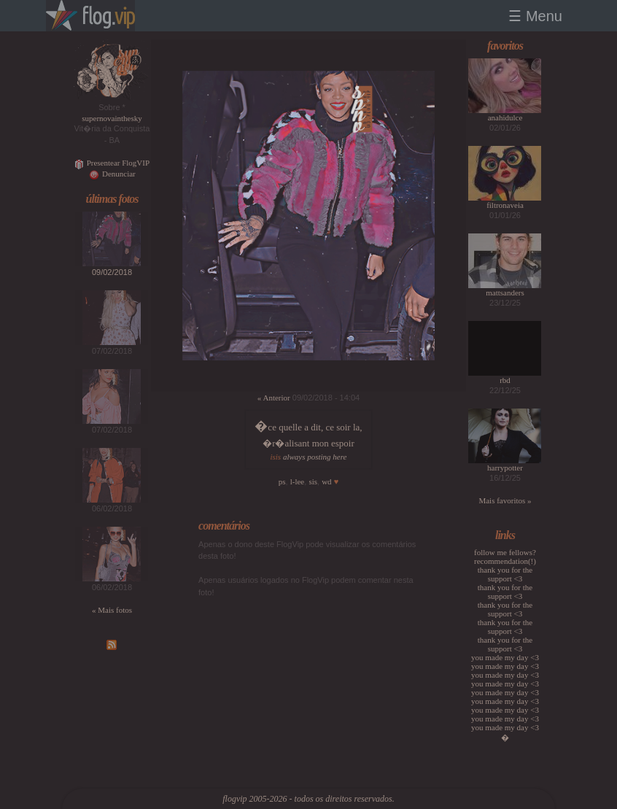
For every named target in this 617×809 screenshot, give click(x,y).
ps (282, 481)
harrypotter (505, 467)
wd (326, 481)
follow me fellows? (505, 552)
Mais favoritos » (504, 500)
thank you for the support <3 (505, 574)
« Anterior (273, 397)
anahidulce (505, 117)
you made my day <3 (505, 657)
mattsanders (505, 292)
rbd (505, 380)
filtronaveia (505, 205)
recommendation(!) (505, 561)
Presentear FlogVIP (112, 162)
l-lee (297, 481)
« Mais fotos (112, 609)
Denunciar (112, 173)
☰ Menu (535, 16)
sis (312, 481)
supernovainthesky (111, 118)
